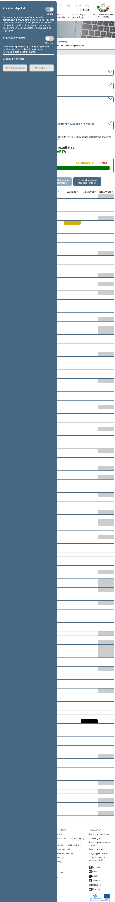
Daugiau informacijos (13, 58)
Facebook (96, 865)
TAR (60, 5)
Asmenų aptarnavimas (99, 832)
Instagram (96, 883)
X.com (95, 874)
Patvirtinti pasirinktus (15, 68)
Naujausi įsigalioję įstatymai (57, 847)
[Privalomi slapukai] (49, 9)
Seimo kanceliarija (63, 16)
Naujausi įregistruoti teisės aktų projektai (63, 843)
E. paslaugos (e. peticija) (79, 16)
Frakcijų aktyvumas (58, 42)
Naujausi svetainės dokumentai (59, 851)
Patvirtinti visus (42, 68)
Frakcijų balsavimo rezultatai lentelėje (87, 181)
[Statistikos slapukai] (49, 38)
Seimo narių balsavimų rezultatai (69, 45)
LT (76, 5)
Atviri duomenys (96, 847)
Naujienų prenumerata (98, 851)
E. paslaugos (94, 836)
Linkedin (96, 887)
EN (80, 5)
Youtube (96, 878)
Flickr (94, 869)
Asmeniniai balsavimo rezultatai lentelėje (57, 181)
